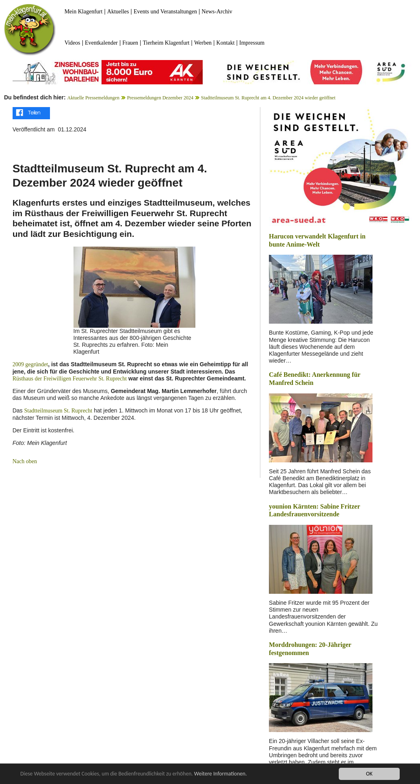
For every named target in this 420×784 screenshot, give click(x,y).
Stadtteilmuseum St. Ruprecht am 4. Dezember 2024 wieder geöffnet (268, 98)
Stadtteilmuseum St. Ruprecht (58, 411)
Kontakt (225, 43)
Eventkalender (101, 43)
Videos (72, 43)
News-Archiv (216, 12)
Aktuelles (118, 12)
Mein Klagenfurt (84, 12)
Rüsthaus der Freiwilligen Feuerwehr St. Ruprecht (70, 379)
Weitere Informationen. (220, 774)
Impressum (251, 43)
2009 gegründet (30, 364)
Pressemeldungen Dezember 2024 (160, 98)
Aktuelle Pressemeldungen (93, 98)
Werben (203, 43)
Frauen (130, 43)
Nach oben (25, 461)
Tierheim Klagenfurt (166, 43)
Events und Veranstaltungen (165, 12)
